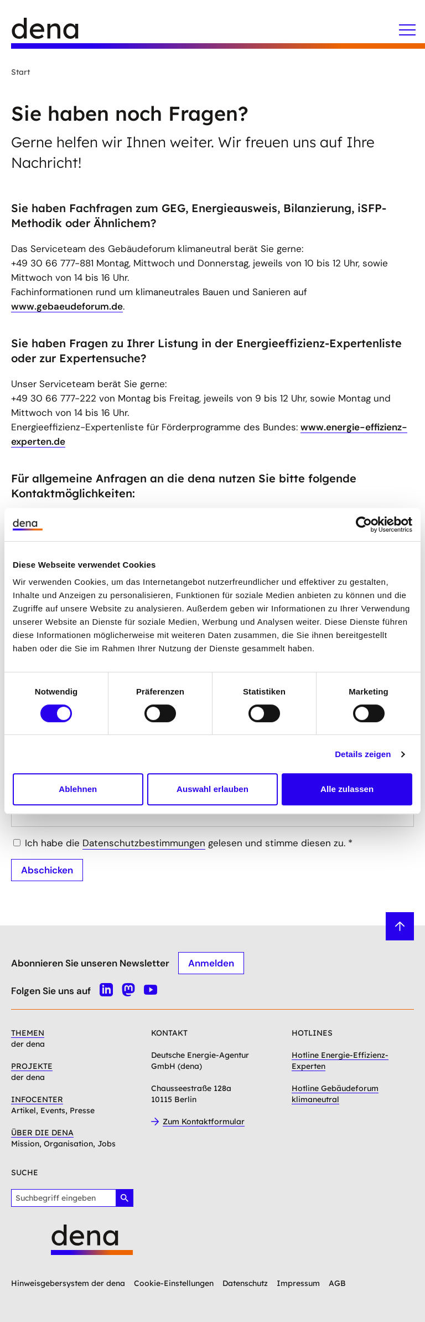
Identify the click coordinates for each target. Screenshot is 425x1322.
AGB (337, 1283)
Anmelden (211, 963)
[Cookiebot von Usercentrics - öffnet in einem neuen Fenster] (363, 524)
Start (20, 72)
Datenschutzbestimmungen (143, 843)
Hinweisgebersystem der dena (68, 1283)
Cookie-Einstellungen (174, 1283)
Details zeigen (363, 754)
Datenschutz (245, 1283)
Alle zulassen (347, 789)
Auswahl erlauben (212, 789)
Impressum (298, 1283)
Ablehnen (78, 789)
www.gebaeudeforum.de (67, 306)
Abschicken (47, 870)
